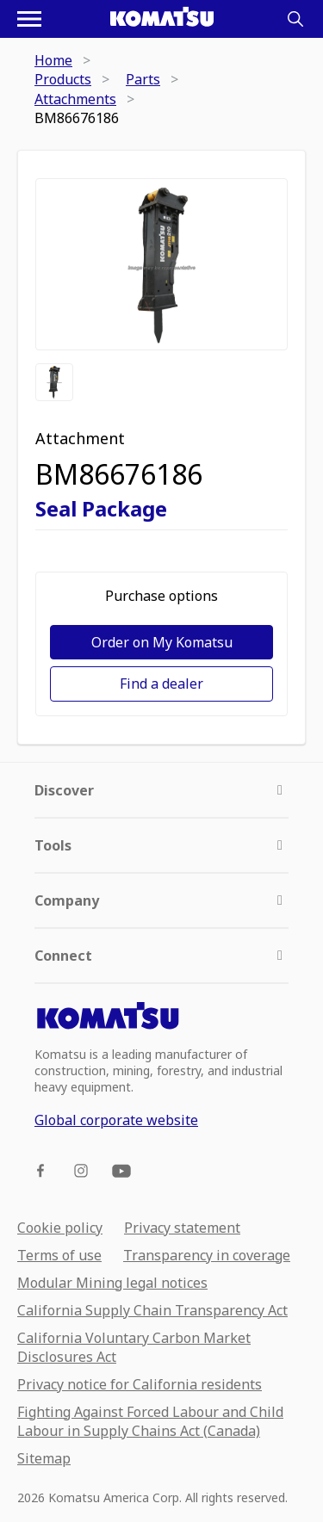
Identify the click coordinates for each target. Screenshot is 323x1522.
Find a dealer (161, 683)
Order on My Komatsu (162, 642)
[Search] (295, 19)
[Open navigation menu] (29, 19)
